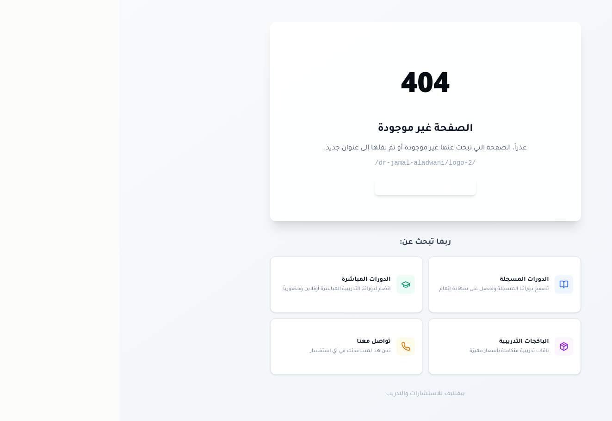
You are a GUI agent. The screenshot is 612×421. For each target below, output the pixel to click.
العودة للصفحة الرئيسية (306, 187)
